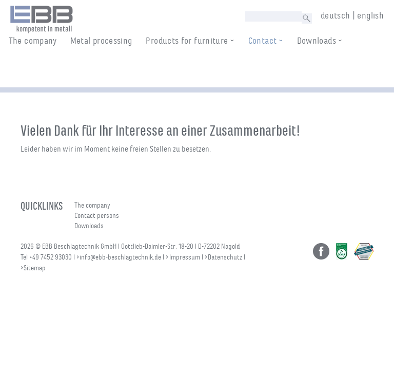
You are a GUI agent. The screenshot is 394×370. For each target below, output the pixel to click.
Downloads (326, 69)
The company (42, 69)
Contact (272, 69)
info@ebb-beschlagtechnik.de (120, 257)
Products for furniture (197, 69)
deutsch (335, 15)
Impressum (184, 257)
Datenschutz (225, 257)
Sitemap (35, 268)
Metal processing (111, 69)
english (370, 15)
